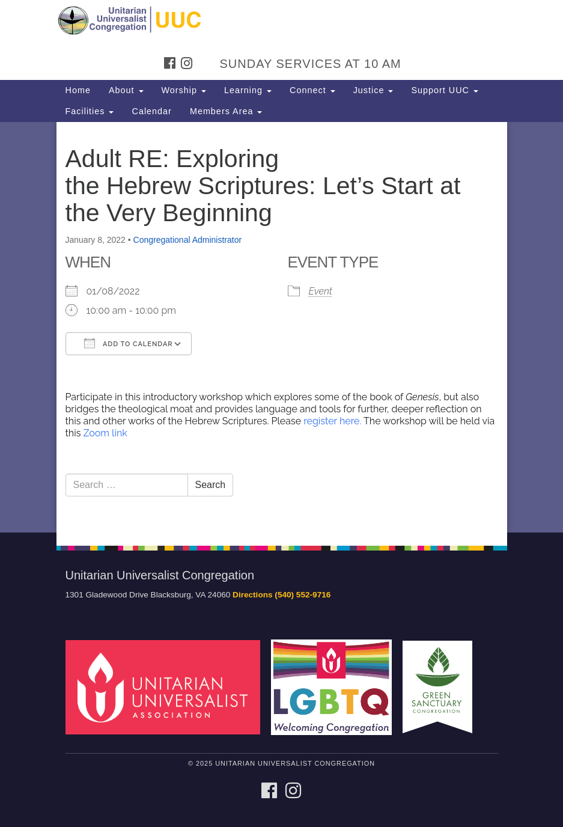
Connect (312, 90)
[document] (281, 327)
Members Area (226, 111)
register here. (333, 421)
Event (320, 291)
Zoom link (105, 433)
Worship (184, 90)
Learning (248, 90)
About (126, 90)
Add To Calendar (128, 343)
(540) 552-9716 (302, 594)
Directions (252, 594)
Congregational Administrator (187, 240)
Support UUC (444, 90)
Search (210, 485)
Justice (373, 90)
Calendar (151, 111)
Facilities (89, 111)
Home (78, 90)
